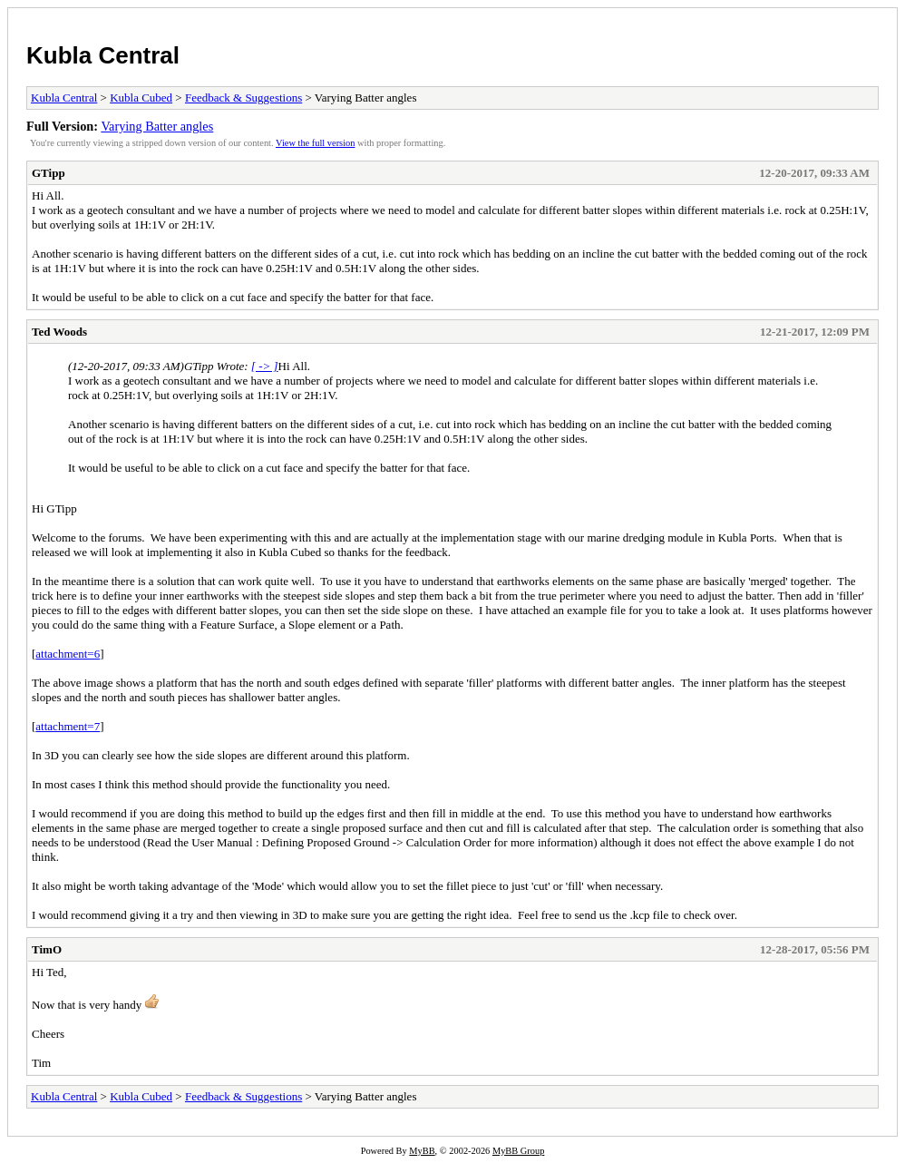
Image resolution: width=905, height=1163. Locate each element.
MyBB (421, 1151)
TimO (47, 949)
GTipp (48, 173)
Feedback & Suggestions (243, 97)
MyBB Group (518, 1151)
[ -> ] (264, 366)
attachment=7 (67, 726)
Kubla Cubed (141, 97)
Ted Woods (59, 331)
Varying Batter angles (157, 126)
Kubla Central (103, 55)
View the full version (315, 143)
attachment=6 (67, 653)
